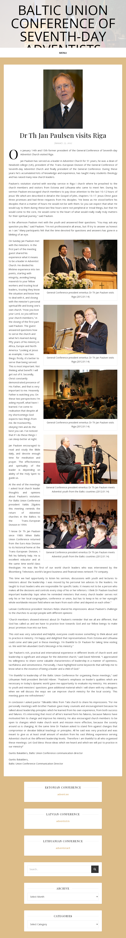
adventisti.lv (63, 821)
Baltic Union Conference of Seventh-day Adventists (63, 29)
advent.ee (63, 794)
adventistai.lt (63, 848)
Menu (63, 52)
